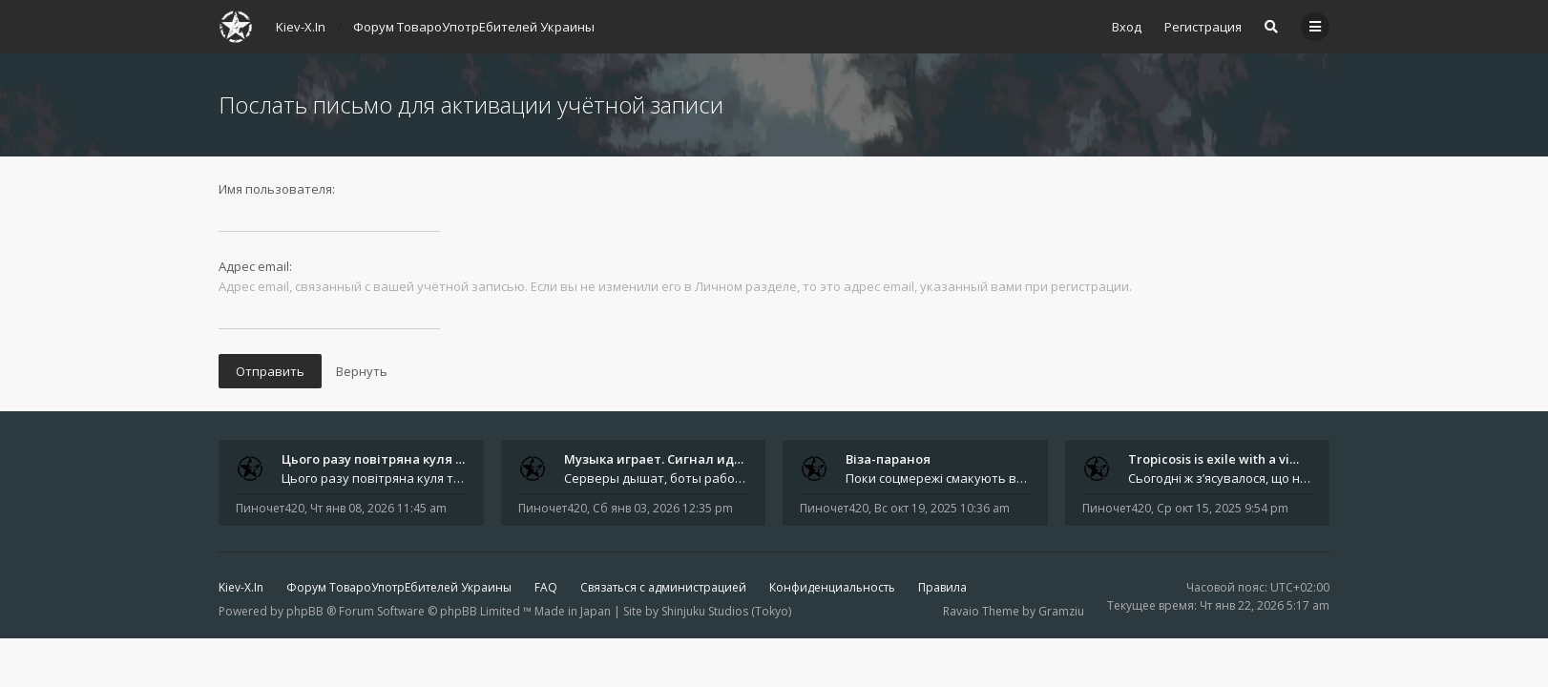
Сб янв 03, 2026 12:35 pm (663, 508)
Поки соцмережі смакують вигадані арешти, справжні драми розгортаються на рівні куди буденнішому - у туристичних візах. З (938, 478)
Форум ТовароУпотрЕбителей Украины (399, 587)
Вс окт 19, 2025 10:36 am (942, 508)
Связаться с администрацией (663, 587)
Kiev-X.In (241, 587)
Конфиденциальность (832, 587)
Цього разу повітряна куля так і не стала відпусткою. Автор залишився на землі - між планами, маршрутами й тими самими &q (374, 478)
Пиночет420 (270, 508)
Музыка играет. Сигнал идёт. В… (668, 459)
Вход (1126, 26)
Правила (942, 587)
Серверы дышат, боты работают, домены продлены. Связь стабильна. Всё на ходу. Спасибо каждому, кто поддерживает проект (656, 478)
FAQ (545, 587)
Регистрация (1203, 26)
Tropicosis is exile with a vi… (1213, 459)
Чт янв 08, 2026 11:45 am (378, 508)
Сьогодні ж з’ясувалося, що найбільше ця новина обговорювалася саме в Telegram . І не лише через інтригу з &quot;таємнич (1220, 478)
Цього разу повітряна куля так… (384, 459)
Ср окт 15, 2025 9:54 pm (1222, 508)
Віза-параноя (888, 459)
